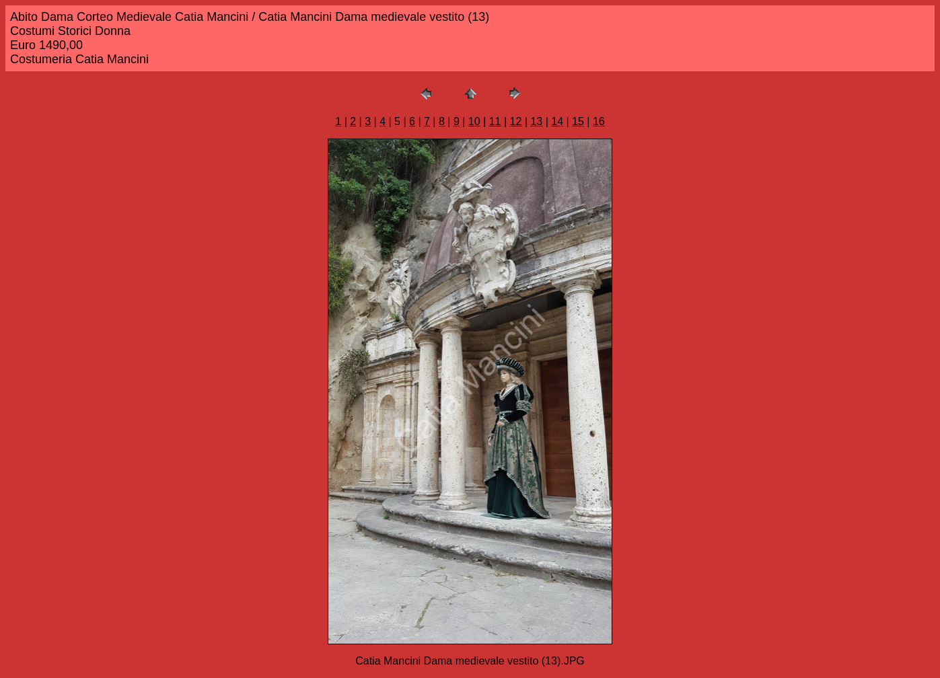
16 (599, 121)
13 (536, 121)
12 (516, 121)
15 (578, 121)
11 (495, 121)
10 (474, 121)
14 (557, 121)
